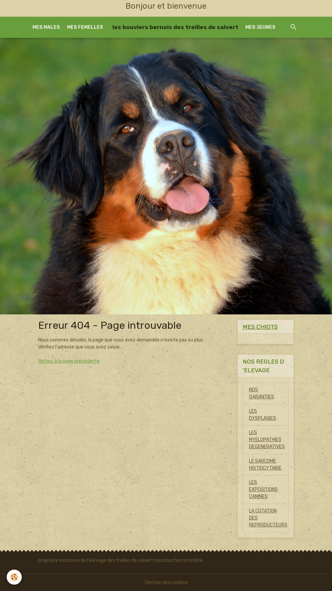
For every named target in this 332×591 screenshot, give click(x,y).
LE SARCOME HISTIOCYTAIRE (265, 464)
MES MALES (46, 27)
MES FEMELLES (85, 27)
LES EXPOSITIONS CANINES (263, 489)
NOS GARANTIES (261, 393)
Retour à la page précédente (69, 361)
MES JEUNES (260, 27)
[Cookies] (14, 577)
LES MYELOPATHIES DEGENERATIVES (267, 440)
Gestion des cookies (166, 582)
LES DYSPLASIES (262, 414)
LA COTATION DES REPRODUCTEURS (268, 518)
